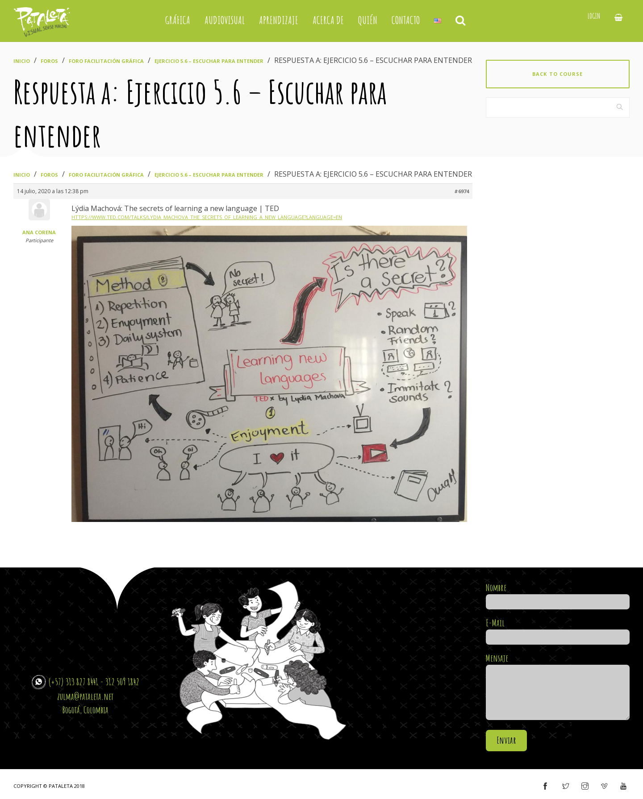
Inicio (21, 61)
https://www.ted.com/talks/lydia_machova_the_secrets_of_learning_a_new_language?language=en (206, 217)
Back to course (557, 73)
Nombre (558, 595)
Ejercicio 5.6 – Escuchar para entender (208, 61)
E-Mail (558, 630)
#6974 (461, 191)
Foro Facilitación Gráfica (106, 61)
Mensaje (558, 687)
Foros (49, 61)
